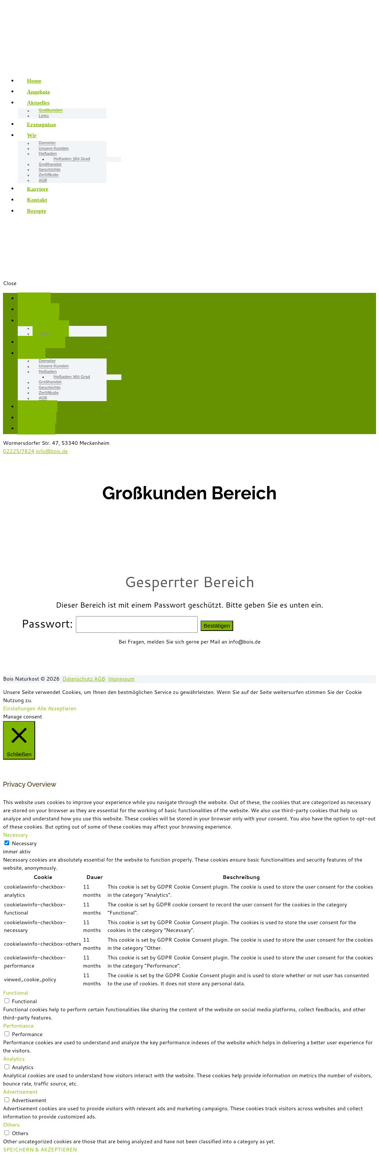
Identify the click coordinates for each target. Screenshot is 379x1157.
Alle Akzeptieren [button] (57, 708)
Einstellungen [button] (19, 708)
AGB (43, 180)
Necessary (24, 843)
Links (44, 115)
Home (34, 80)
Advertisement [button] (20, 1091)
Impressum (121, 678)
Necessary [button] (15, 835)
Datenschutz (78, 678)
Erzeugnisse (41, 124)
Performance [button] (18, 1025)
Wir (32, 135)
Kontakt (37, 199)
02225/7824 (18, 451)
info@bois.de (52, 451)
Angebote (38, 91)
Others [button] (11, 1124)
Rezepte (36, 211)
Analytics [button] (14, 1058)
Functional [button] (15, 992)
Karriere (37, 188)
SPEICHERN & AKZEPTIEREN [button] (40, 1149)
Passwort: (111, 623)
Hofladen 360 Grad (72, 159)
